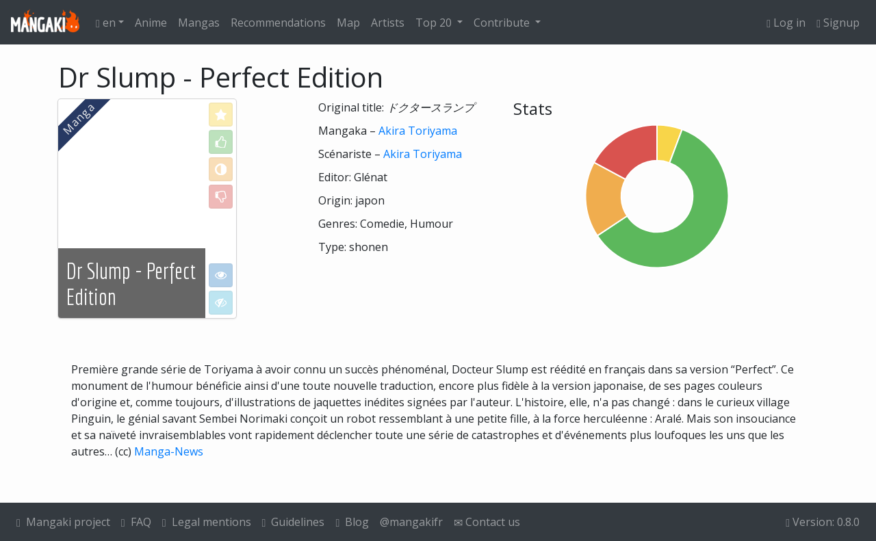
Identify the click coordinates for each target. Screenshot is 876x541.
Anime (151, 22)
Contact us (487, 521)
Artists (387, 22)
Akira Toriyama (417, 130)
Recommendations (278, 22)
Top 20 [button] (434, 22)
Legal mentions (206, 521)
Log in (786, 22)
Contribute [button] (503, 22)
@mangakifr (411, 521)
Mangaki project (63, 521)
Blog (352, 521)
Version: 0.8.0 (823, 521)
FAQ (136, 521)
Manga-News (168, 451)
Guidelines (293, 521)
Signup (838, 22)
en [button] (106, 22)
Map (348, 22)
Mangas (199, 22)
